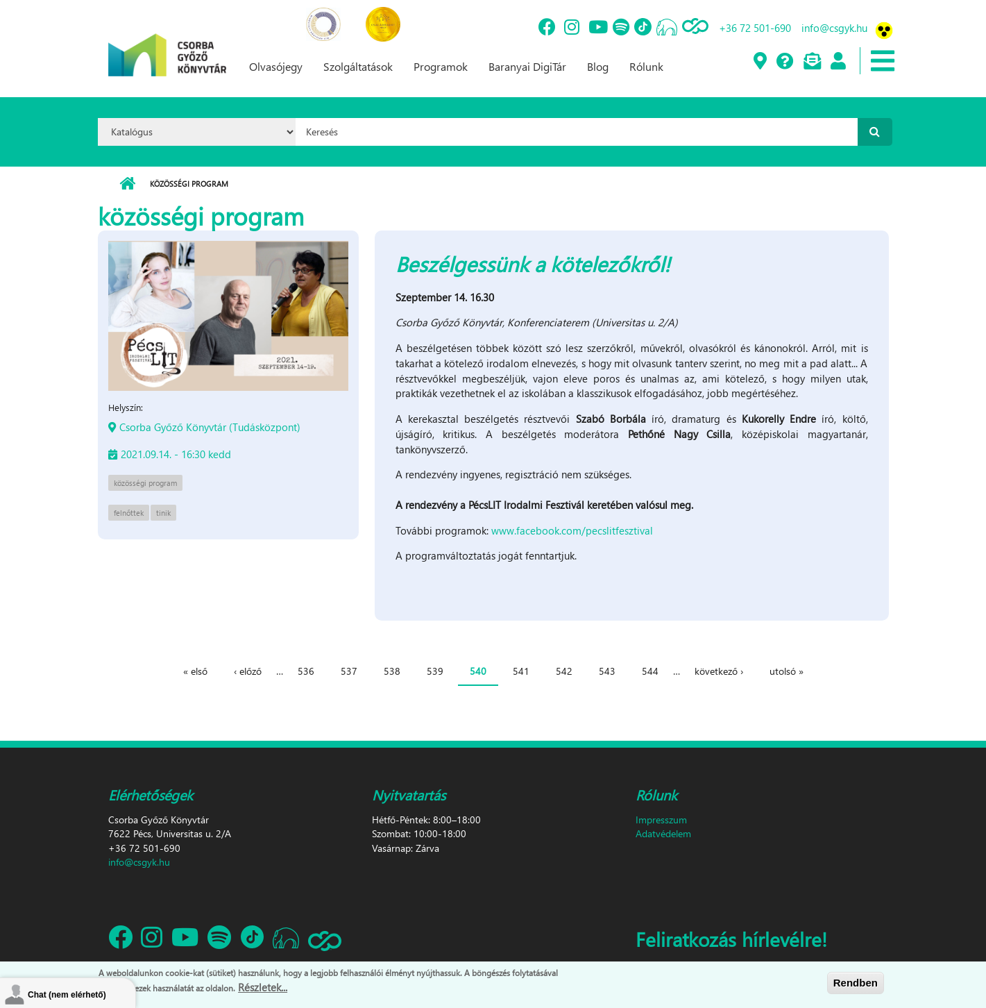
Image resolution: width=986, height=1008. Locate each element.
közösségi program (145, 482)
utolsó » (787, 671)
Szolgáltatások (358, 66)
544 (650, 671)
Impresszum (661, 819)
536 (306, 671)
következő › (719, 671)
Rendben (855, 985)
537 (349, 671)
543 (607, 671)
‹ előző (248, 671)
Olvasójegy (276, 66)
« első (195, 671)
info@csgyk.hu (834, 28)
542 (564, 671)
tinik (163, 512)
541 (521, 671)
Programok (441, 66)
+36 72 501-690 (755, 28)
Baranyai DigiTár (527, 66)
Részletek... (262, 989)
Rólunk (646, 66)
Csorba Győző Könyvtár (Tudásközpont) (209, 427)
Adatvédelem (663, 833)
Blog (598, 66)
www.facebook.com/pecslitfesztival (572, 530)
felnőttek (129, 512)
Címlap (127, 184)
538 (392, 671)
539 (435, 671)
